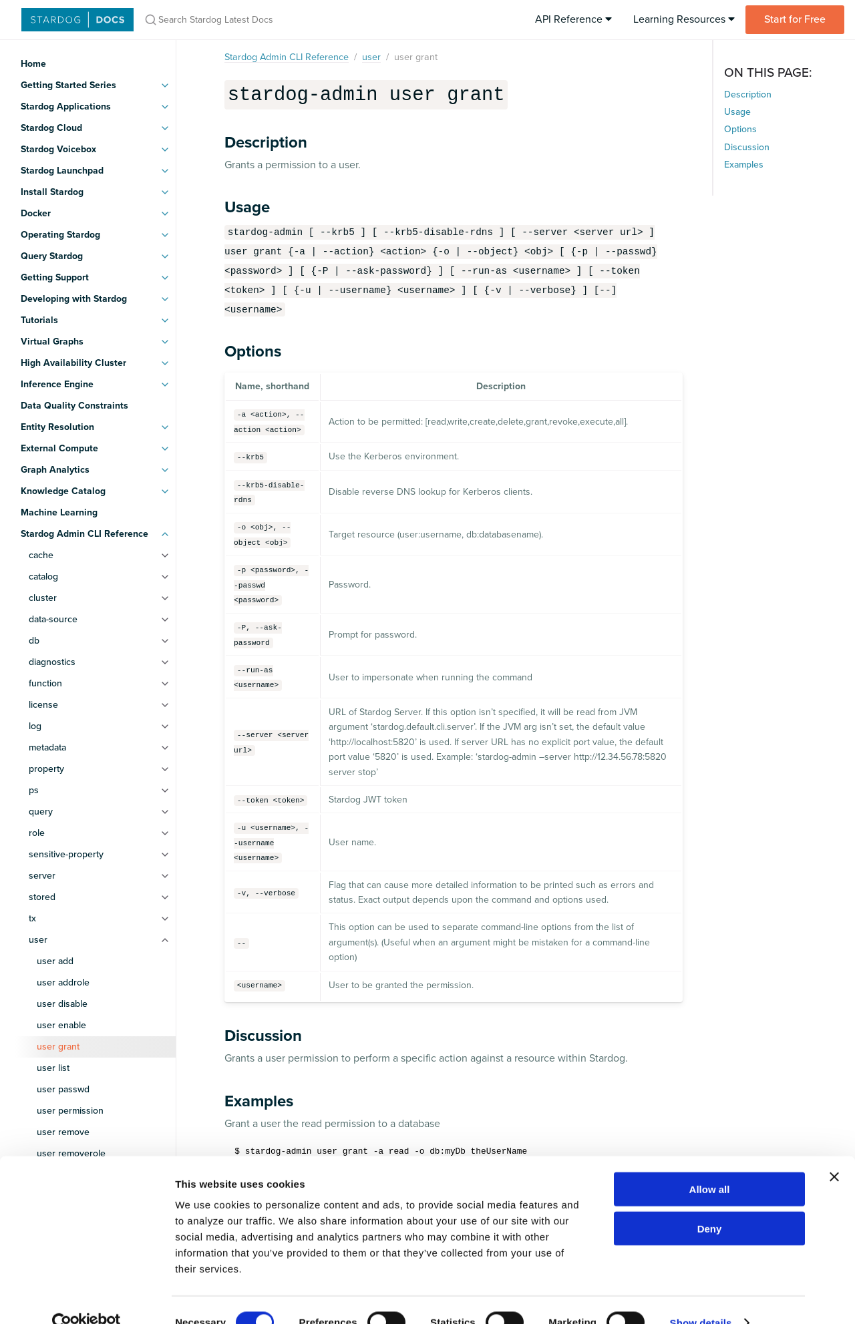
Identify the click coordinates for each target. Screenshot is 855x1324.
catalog (43, 576)
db (34, 640)
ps (34, 790)
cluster (43, 598)
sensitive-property (66, 854)
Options (740, 129)
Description (748, 94)
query (41, 811)
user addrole (63, 982)
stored (42, 897)
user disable (62, 1004)
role (37, 833)
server (42, 875)
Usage (737, 112)
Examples (743, 164)
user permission (70, 1110)
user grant (58, 1046)
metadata (47, 747)
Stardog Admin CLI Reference (286, 57)
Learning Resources (684, 19)
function (45, 683)
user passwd (63, 1089)
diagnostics (52, 662)
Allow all (709, 1164)
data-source (53, 619)
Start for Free (795, 19)
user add (55, 961)
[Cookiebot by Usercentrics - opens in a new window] (86, 1298)
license (43, 704)
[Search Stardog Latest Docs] (313, 19)
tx (32, 918)
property (46, 769)
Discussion (747, 147)
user (38, 939)
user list (53, 1068)
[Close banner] (834, 1151)
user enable (61, 1025)
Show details (701, 1297)
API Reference (573, 19)
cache (41, 555)
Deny (709, 1203)
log (35, 726)
